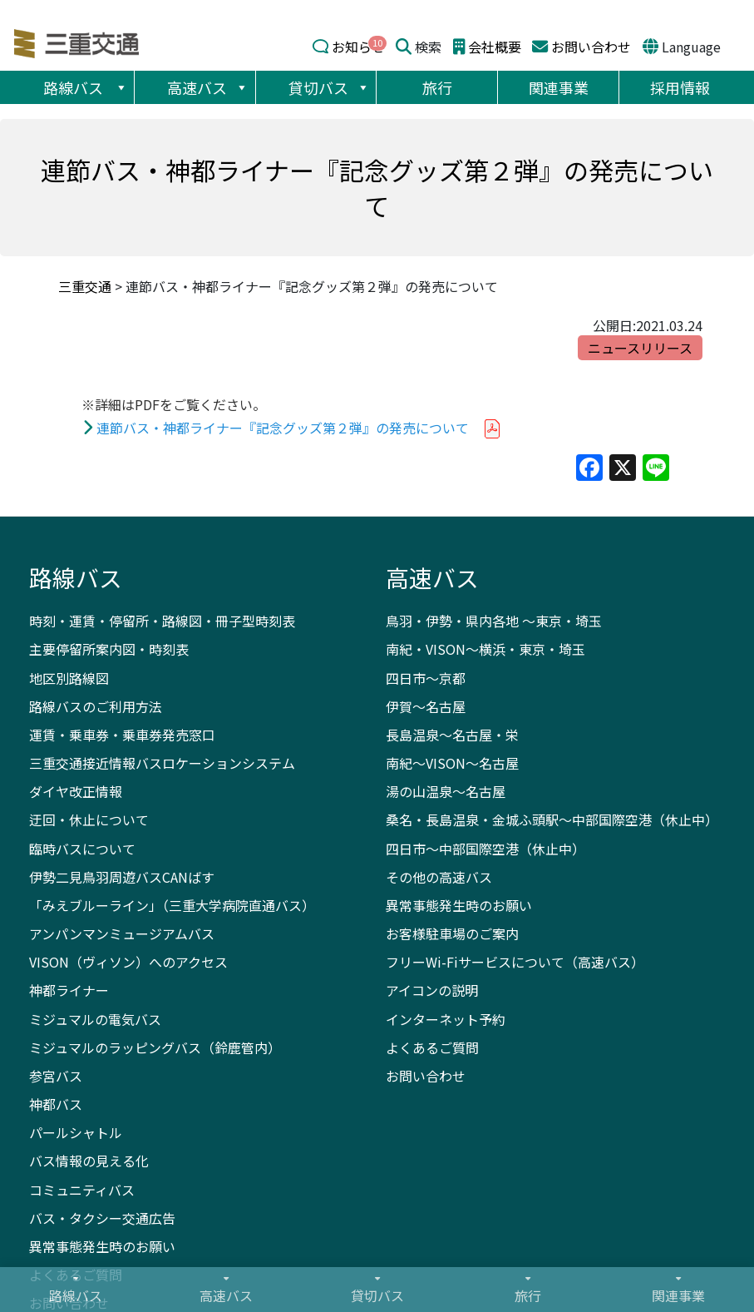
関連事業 (559, 87)
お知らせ (358, 47)
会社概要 (494, 47)
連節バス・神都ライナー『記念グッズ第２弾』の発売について (282, 428)
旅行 (437, 87)
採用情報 (680, 87)
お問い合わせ (591, 47)
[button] (120, 87)
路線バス (85, 87)
